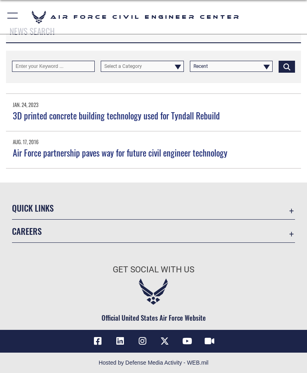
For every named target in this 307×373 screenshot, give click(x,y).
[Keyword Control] (53, 66)
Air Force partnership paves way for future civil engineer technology (120, 152)
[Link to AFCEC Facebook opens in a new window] (98, 341)
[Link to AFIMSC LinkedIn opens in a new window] (120, 341)
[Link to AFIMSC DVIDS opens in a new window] (209, 341)
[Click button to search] (287, 66)
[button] (13, 17)
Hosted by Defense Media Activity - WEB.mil (154, 362)
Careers (27, 231)
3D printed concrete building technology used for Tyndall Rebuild (116, 115)
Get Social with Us (153, 269)
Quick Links (33, 208)
